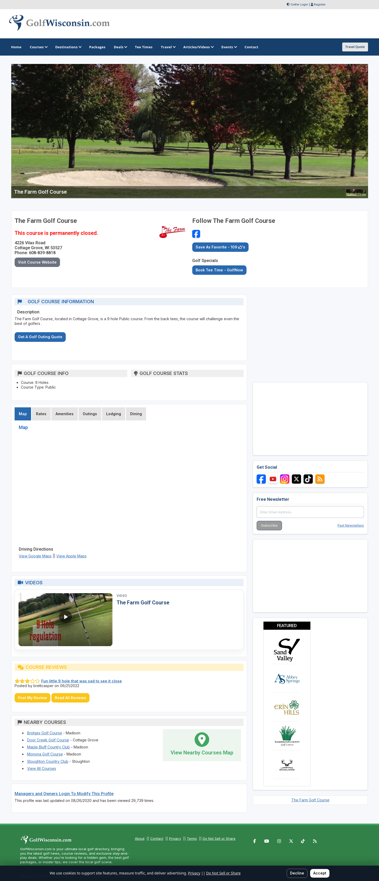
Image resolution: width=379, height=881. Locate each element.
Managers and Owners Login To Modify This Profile (64, 793)
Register (320, 4)
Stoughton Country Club (47, 761)
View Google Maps (35, 556)
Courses (38, 47)
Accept (319, 873)
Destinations (68, 47)
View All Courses (41, 768)
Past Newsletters (351, 525)
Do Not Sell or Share (219, 838)
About (140, 838)
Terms (192, 838)
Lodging (113, 414)
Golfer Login (299, 4)
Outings (90, 414)
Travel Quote (355, 47)
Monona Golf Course (45, 754)
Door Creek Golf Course (48, 740)
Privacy (175, 838)
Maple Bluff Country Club (48, 747)
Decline (297, 873)
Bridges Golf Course (44, 733)
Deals (120, 47)
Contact (156, 838)
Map (23, 414)
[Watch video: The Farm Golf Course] (65, 619)
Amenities (65, 414)
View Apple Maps (71, 556)
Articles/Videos (198, 47)
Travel (168, 47)
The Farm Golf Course (143, 602)
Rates (41, 414)
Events (228, 47)
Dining (136, 414)
